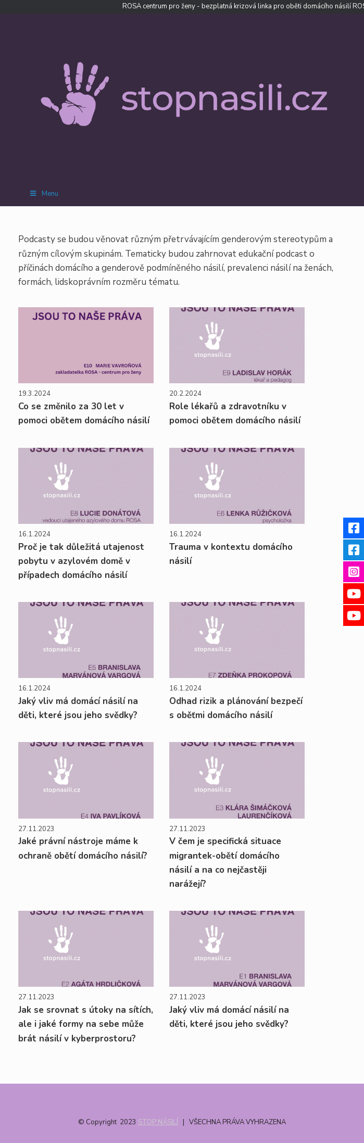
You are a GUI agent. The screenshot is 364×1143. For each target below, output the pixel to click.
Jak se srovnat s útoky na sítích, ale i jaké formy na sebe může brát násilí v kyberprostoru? (85, 1024)
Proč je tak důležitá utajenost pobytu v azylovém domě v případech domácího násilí (81, 561)
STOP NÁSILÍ (158, 1122)
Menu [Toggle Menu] (43, 193)
